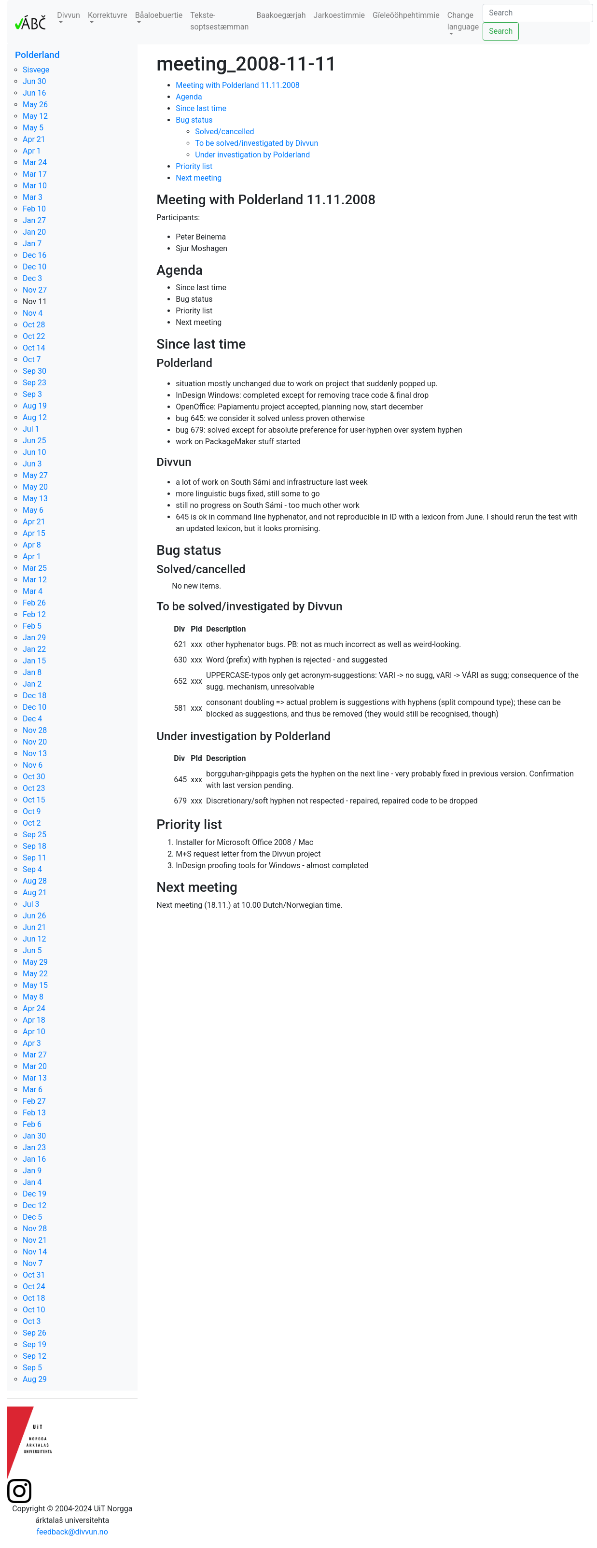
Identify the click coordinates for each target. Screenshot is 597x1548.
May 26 (35, 104)
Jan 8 (32, 672)
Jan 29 (34, 637)
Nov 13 (35, 753)
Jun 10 (34, 452)
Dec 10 (34, 266)
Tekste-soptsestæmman (219, 21)
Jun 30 (34, 81)
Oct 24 (34, 1286)
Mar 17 (35, 174)
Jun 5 (32, 950)
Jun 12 (34, 938)
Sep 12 (34, 1356)
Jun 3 (32, 463)
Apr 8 (32, 544)
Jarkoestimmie (339, 15)
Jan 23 (34, 1147)
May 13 (35, 498)
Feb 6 (32, 1124)
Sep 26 (34, 1332)
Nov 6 (32, 765)
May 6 (33, 510)
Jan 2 (32, 684)
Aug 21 (35, 892)
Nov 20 (35, 741)
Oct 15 (34, 799)
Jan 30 (34, 1135)
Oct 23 (34, 788)
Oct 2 (32, 823)
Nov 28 (35, 730)
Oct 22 (34, 336)
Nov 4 (32, 313)
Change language (463, 21)
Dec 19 (34, 1193)
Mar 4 (32, 591)
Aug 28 (35, 881)
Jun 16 (34, 93)
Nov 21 (35, 1240)
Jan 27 (34, 220)
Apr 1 (32, 150)
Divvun (68, 15)
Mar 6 (32, 1089)
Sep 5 (32, 1367)
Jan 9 (32, 1170)
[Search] (538, 13)
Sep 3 (32, 394)
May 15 (35, 985)
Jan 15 (34, 660)
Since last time (201, 108)
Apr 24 (34, 1008)
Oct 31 (34, 1275)
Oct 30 (34, 776)
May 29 (35, 962)
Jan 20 (34, 232)
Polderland (37, 54)
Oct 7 (32, 359)
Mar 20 (35, 1066)
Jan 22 (34, 649)
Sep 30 (34, 371)
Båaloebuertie (159, 15)
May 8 (33, 996)
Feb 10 (34, 208)
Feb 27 (34, 1101)
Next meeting (199, 178)
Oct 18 (34, 1298)
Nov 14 (35, 1251)
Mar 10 (35, 185)
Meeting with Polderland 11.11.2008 (238, 85)
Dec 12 (34, 1205)
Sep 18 (34, 846)
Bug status (194, 120)
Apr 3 (32, 1043)
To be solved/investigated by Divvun (256, 143)
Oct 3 (32, 1321)
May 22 (35, 973)
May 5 (33, 127)
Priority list (194, 166)
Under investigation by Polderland (252, 154)
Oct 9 (32, 811)
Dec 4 (32, 718)
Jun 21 (34, 927)
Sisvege (36, 69)
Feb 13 (34, 1112)
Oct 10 (34, 1309)
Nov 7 (32, 1263)
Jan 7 (32, 243)
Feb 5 (32, 626)
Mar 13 (35, 1078)
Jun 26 (34, 915)
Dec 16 (34, 255)
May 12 (35, 116)
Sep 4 (32, 869)
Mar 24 (35, 162)
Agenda (189, 96)
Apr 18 (34, 1020)
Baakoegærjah (280, 15)
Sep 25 (34, 834)
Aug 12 (35, 417)
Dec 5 (32, 1217)
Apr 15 (34, 533)
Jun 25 (34, 440)
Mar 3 (32, 197)
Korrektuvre (107, 15)
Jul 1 (31, 429)
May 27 (35, 475)
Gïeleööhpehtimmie (406, 15)
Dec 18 (34, 695)
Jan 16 (34, 1159)
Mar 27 (35, 1054)
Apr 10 (34, 1031)
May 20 (35, 487)
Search (501, 31)
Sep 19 (34, 1344)
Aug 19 (35, 405)
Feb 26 (34, 602)
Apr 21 (34, 139)
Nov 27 (35, 290)
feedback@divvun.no (72, 1531)
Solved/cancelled (224, 131)
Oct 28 (34, 324)
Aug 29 (35, 1379)
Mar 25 (35, 568)
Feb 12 (34, 614)
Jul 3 (31, 904)
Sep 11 (34, 857)
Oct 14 (34, 347)
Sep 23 (34, 382)
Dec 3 (32, 278)
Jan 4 (32, 1182)
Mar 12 (35, 579)
